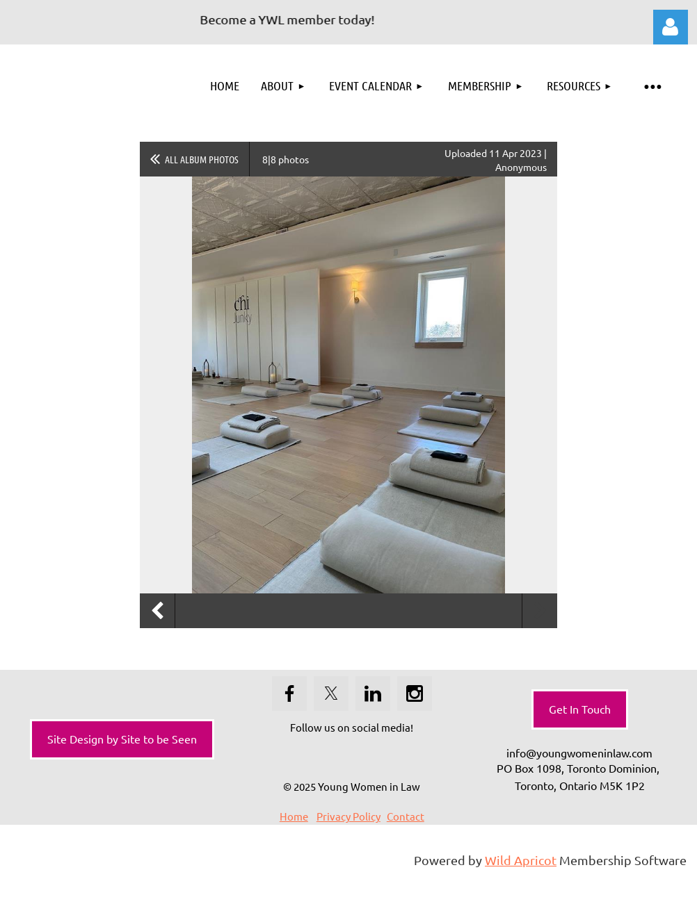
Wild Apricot (520, 860)
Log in (670, 27)
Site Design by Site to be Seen (122, 739)
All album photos (202, 159)
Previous (157, 610)
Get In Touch (580, 709)
